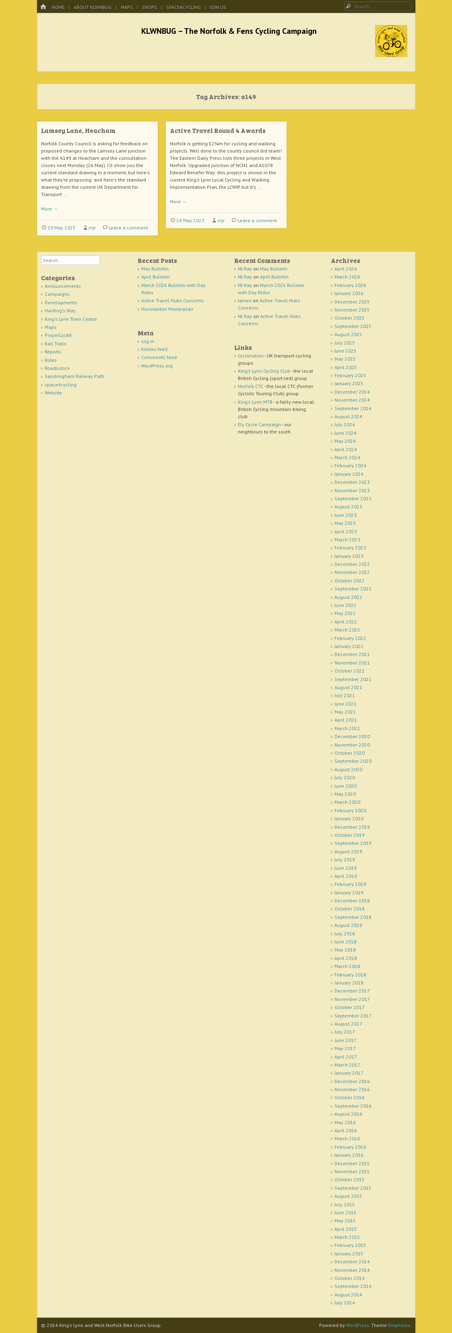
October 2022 (349, 581)
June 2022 (345, 605)
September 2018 (353, 917)
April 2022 (345, 622)
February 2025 (350, 375)
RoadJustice (57, 368)
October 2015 (349, 1179)
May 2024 (345, 441)
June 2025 (345, 351)
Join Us (218, 7)
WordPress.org (157, 366)
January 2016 (348, 1155)
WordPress (357, 1325)
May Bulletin (155, 269)
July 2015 (344, 1204)
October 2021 (349, 671)
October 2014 (349, 1278)
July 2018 (344, 934)
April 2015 (345, 1229)
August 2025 (348, 334)
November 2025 (352, 310)
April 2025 (345, 367)
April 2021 (345, 720)
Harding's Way (60, 310)
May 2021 (345, 712)
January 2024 (348, 474)
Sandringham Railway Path (74, 376)
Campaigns (57, 294)
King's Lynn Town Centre (71, 319)
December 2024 (352, 392)
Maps (127, 7)
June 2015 (345, 1212)
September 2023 (353, 498)
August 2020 (348, 769)
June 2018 (345, 942)
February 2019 (350, 884)
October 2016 (349, 1097)
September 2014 (353, 1286)
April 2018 (345, 958)
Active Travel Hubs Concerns (172, 300)
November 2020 (352, 745)
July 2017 (344, 1032)
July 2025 (344, 343)
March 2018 (347, 966)
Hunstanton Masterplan (167, 309)
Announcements (63, 286)
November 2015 (352, 1171)
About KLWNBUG (92, 7)
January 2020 (348, 818)
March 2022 (347, 630)
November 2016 (352, 1089)
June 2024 (345, 433)
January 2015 (348, 1253)
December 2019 (352, 827)
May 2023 (345, 523)
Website (53, 393)
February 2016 (350, 1147)
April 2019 (345, 876)
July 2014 (344, 1303)
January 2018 (348, 983)
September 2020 (353, 761)
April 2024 (345, 449)
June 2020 (345, 786)
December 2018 (352, 901)
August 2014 (348, 1295)
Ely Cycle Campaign (259, 424)
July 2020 (344, 777)
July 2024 (344, 424)
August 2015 (348, 1196)
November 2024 (352, 400)
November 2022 (352, 572)
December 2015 (352, 1163)
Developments (61, 302)
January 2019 (348, 892)
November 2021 (352, 663)
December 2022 (352, 564)
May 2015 (345, 1220)
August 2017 (348, 1024)
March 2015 (347, 1237)
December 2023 (352, 482)
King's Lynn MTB (255, 402)
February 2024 (350, 465)
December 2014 (352, 1262)
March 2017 (347, 1065)
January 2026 (348, 293)
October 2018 (349, 909)
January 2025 (348, 383)
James (245, 300)
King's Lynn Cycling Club (264, 371)
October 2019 (349, 835)
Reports (53, 352)
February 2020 (350, 810)
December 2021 (352, 654)
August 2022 (348, 597)
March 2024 (347, 457)
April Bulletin (155, 277)
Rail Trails (55, 343)
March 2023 (347, 540)
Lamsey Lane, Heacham (78, 130)
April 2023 (345, 531)
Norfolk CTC (250, 386)
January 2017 (348, 1073)
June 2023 (345, 515)
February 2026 (350, 285)
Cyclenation (251, 356)
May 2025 (345, 359)
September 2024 (353, 408)
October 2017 (349, 1007)
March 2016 (347, 1138)
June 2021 (345, 704)
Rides (51, 360)
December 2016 (352, 1081)
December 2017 (352, 991)
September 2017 (353, 1016)
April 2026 (345, 269)
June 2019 (345, 868)
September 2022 (353, 589)
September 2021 (353, 679)
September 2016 (353, 1106)
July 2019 (344, 859)
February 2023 (350, 548)
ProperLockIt (58, 335)
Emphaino (399, 1325)
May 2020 (345, 794)
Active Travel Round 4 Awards (218, 130)
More (49, 209)
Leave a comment (128, 228)
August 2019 (348, 851)
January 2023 (348, 556)
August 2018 (348, 925)
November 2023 (352, 490)
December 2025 (352, 302)
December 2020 (352, 736)
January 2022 (348, 646)
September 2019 (353, 843)
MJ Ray (245, 269)
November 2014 (352, 1270)
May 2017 (345, 1048)
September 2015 (353, 1188)
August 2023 (348, 506)
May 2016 (345, 1122)
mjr (92, 228)
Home (58, 7)
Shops (149, 7)
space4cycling (183, 7)
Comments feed (159, 357)
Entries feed (154, 349)
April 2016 (345, 1130)
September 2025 (353, 326)
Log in (147, 341)
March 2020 (347, 802)
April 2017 (345, 1057)
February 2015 (350, 1245)
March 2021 (347, 728)
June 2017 (345, 1040)
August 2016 (348, 1114)
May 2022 (345, 613)
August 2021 (348, 687)
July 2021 (344, 695)
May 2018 (345, 950)
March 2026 (347, 277)
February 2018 (350, 975)
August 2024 (348, 416)
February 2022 (350, 638)
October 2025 (349, 318)
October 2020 (349, 753)
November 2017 (352, 999)
